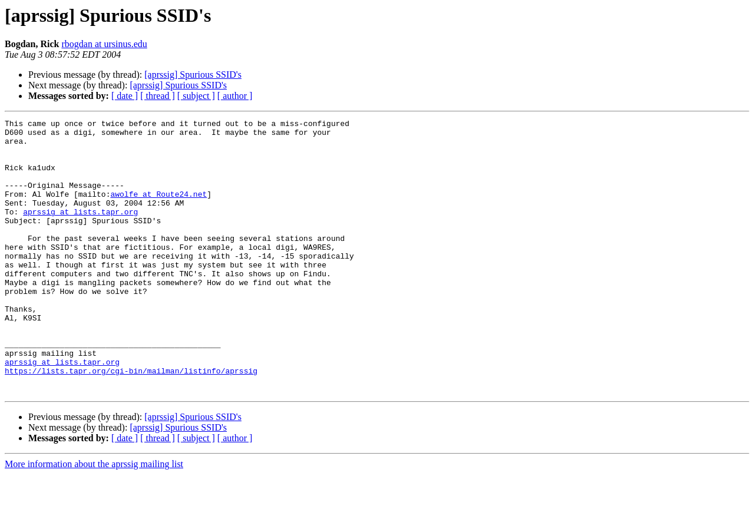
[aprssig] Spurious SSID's (193, 75)
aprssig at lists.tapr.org (80, 231)
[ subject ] (196, 96)
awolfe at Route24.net (158, 209)
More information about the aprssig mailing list (94, 519)
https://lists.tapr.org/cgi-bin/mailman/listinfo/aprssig (131, 421)
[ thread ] (157, 96)
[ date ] (124, 96)
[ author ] (235, 96)
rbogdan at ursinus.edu (104, 44)
